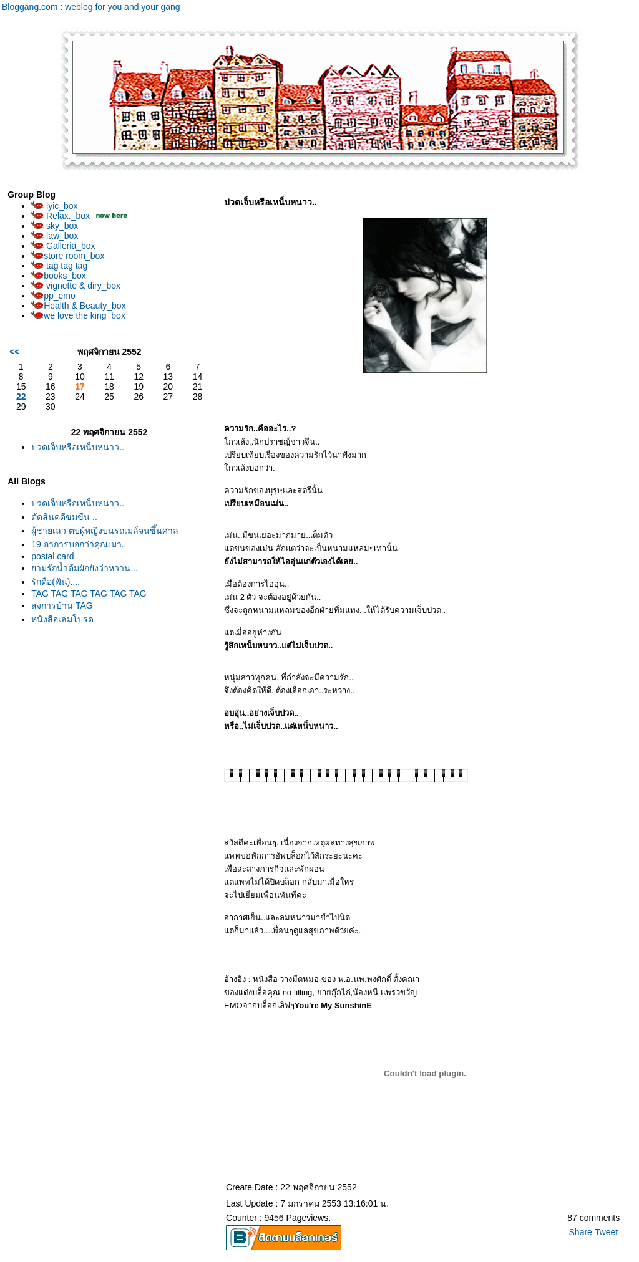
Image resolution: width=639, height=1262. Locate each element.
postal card (52, 556)
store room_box (67, 256)
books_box (58, 276)
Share (580, 1232)
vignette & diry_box (75, 286)
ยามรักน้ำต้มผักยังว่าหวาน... (84, 568)
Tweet (606, 1232)
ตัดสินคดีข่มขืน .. (64, 517)
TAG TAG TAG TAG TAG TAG (89, 594)
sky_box (54, 226)
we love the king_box (78, 315)
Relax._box (60, 216)
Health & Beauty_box (78, 306)
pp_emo (53, 296)
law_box (54, 236)
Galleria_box (63, 246)
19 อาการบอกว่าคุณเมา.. (78, 544)
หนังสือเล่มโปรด (62, 619)
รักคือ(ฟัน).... (55, 582)
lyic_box (54, 206)
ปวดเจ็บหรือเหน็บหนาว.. (77, 447)
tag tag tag (59, 266)
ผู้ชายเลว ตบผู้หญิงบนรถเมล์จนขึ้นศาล (104, 531)
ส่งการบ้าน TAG (62, 605)
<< (14, 352)
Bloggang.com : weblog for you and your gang (91, 7)
